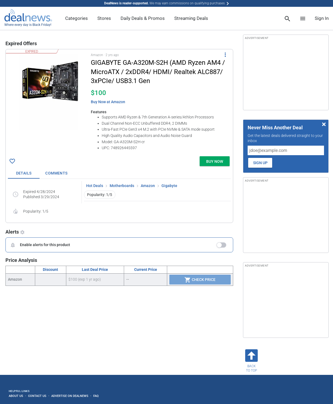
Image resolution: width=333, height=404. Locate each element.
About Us (16, 396)
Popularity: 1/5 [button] (99, 194)
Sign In (322, 18)
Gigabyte (169, 185)
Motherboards (122, 185)
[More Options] (225, 54)
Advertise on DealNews (69, 396)
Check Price (199, 280)
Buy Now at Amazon (108, 102)
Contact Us (37, 396)
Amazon (148, 185)
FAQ (96, 396)
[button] (119, 101)
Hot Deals (94, 185)
